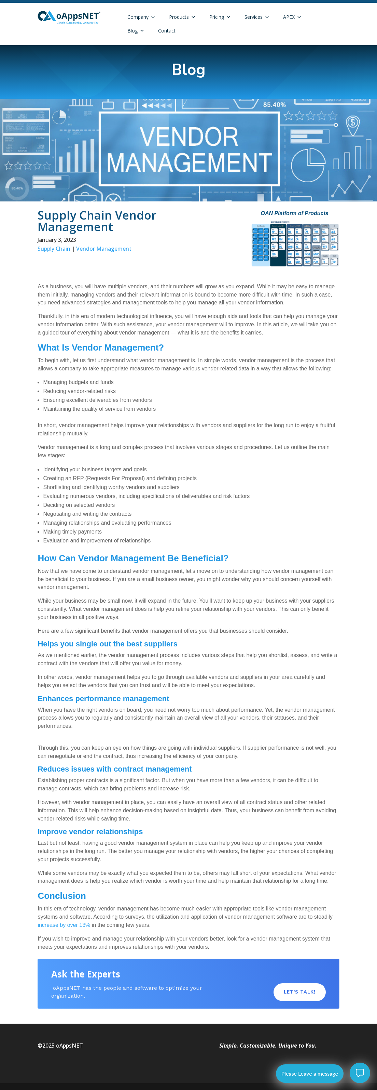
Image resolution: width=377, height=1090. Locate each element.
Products (182, 17)
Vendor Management (103, 248)
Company (141, 17)
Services (257, 17)
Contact (167, 30)
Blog (135, 31)
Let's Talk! (300, 992)
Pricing (220, 17)
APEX (292, 17)
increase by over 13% (64, 925)
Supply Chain (54, 248)
